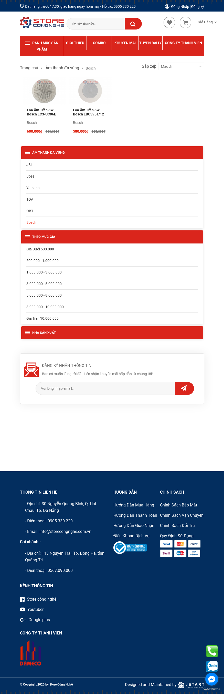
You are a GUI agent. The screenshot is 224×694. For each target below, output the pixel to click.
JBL (29, 165)
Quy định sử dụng (177, 535)
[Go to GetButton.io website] (212, 688)
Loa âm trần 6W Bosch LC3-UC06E (41, 112)
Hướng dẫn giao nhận (133, 525)
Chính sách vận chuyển (182, 515)
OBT (29, 211)
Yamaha (33, 188)
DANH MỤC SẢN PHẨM (41, 45)
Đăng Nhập (180, 7)
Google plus (35, 619)
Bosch (32, 123)
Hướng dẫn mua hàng (133, 505)
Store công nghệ (38, 599)
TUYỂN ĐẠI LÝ (150, 43)
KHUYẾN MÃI (125, 43)
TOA (29, 199)
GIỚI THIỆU (75, 43)
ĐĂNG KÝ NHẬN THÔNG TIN (66, 365)
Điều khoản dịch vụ (131, 535)
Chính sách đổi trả (177, 525)
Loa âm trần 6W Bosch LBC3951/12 (88, 112)
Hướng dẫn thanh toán (135, 515)
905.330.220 (61, 521)
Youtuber (32, 609)
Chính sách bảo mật (178, 505)
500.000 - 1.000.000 (42, 261)
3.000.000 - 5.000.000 (44, 284)
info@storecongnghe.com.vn (65, 531)
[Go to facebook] (211, 679)
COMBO (99, 43)
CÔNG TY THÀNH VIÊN (183, 43)
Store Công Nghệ (61, 684)
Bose (30, 176)
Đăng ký (197, 7)
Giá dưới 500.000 (40, 249)
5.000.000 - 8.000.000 (44, 295)
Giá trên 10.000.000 (42, 318)
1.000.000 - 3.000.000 (44, 272)
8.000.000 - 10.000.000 (45, 307)
